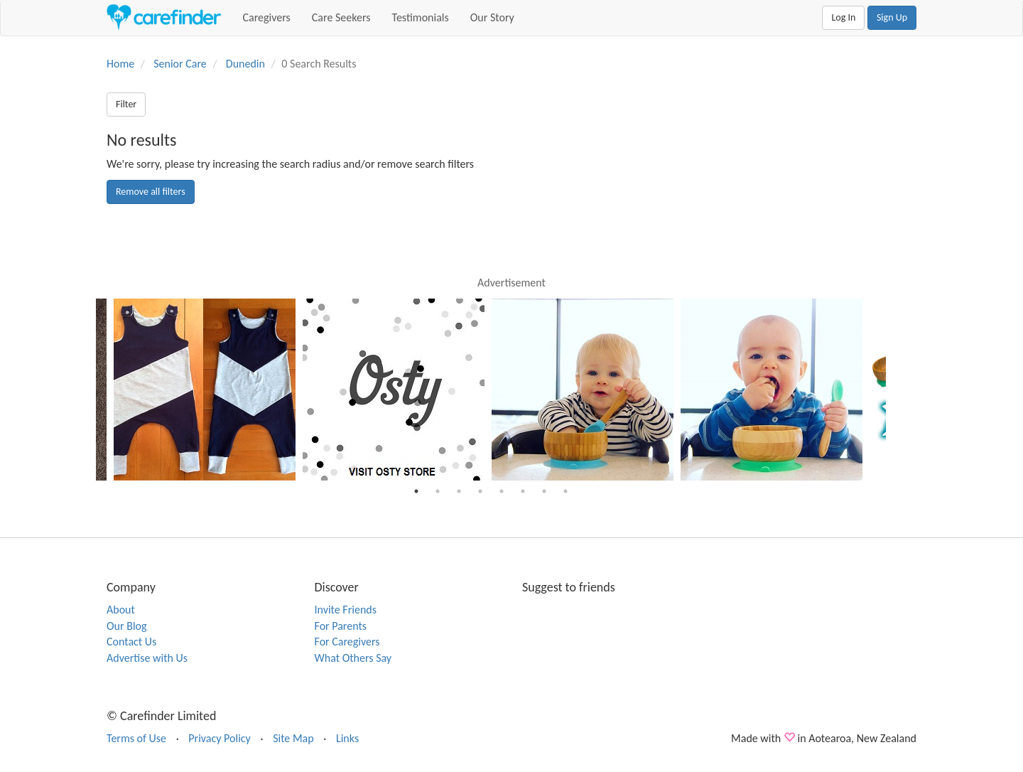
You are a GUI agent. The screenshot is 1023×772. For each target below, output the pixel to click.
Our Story (492, 17)
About (121, 609)
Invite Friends (346, 609)
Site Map (293, 738)
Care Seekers (341, 17)
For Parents (341, 626)
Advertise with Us (147, 658)
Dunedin (245, 63)
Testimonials (420, 17)
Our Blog (127, 626)
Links (347, 738)
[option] (586, 390)
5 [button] (501, 491)
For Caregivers (347, 641)
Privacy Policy (219, 738)
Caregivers (267, 17)
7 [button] (544, 491)
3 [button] (459, 491)
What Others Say (353, 658)
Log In (843, 17)
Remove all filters (150, 192)
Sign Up (892, 17)
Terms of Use (136, 738)
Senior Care (180, 63)
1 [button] (416, 491)
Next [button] (896, 389)
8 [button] (565, 491)
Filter (126, 104)
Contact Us (131, 641)
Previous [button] (85, 389)
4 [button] (480, 491)
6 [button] (523, 491)
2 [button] (438, 491)
